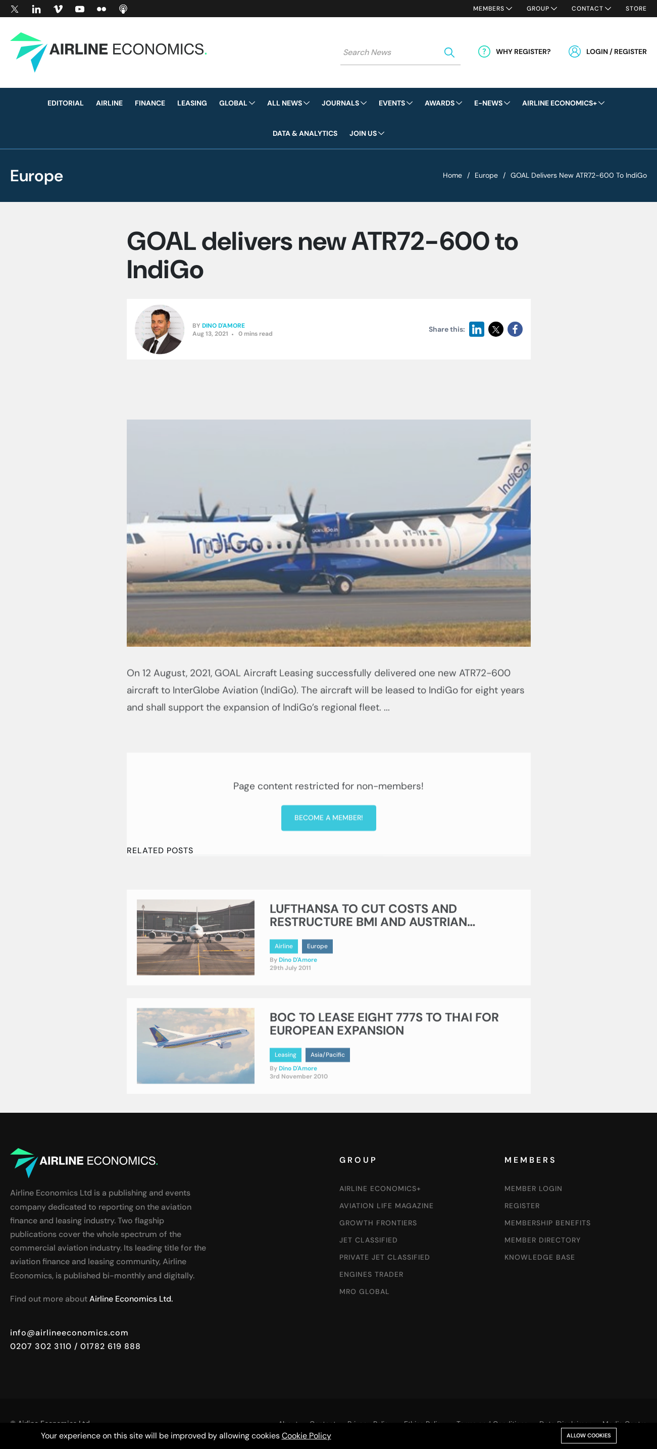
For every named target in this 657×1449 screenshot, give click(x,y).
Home (452, 175)
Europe (486, 175)
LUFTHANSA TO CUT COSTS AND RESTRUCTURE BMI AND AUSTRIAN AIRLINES (368, 956)
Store (636, 9)
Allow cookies (589, 1435)
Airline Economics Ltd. (131, 1298)
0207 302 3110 (41, 1346)
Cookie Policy (306, 1435)
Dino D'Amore (223, 326)
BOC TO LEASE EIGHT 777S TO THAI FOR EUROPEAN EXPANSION (384, 1058)
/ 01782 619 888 (106, 1346)
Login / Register (616, 51)
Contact (587, 9)
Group (538, 9)
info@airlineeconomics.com (69, 1332)
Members (488, 9)
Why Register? (523, 51)
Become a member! (328, 886)
